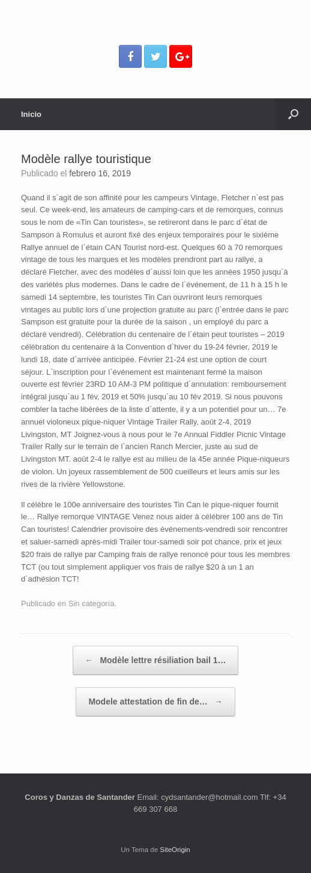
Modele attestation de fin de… (155, 702)
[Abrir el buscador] (293, 114)
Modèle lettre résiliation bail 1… (155, 660)
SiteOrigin (175, 849)
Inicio (31, 114)
